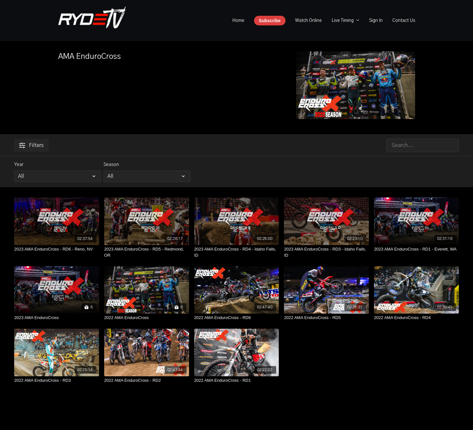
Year (18, 164)
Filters (31, 145)
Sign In (376, 20)
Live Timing (345, 20)
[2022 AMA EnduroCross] (146, 318)
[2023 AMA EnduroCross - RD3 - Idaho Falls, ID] (326, 252)
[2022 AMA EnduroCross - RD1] (236, 380)
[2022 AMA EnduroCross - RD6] (236, 318)
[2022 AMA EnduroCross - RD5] (326, 318)
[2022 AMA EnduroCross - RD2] (146, 380)
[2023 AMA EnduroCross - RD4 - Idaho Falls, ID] (236, 252)
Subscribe (270, 20)
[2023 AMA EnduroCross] (56, 318)
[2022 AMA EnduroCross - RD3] (56, 380)
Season (111, 164)
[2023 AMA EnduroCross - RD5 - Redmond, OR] (146, 252)
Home (238, 20)
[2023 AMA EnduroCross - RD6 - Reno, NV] (56, 249)
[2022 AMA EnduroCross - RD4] (416, 318)
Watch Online (308, 20)
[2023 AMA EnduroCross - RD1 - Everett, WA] (416, 249)
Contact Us (403, 20)
